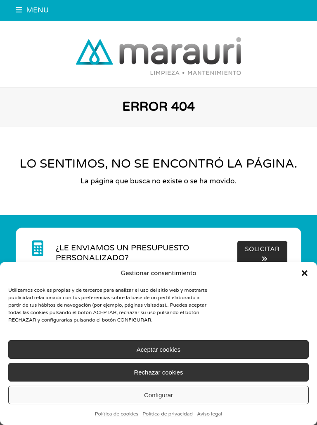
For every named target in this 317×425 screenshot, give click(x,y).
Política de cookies (117, 414)
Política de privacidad (167, 414)
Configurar (158, 395)
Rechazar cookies (158, 372)
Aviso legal (209, 414)
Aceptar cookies (159, 349)
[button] (304, 273)
